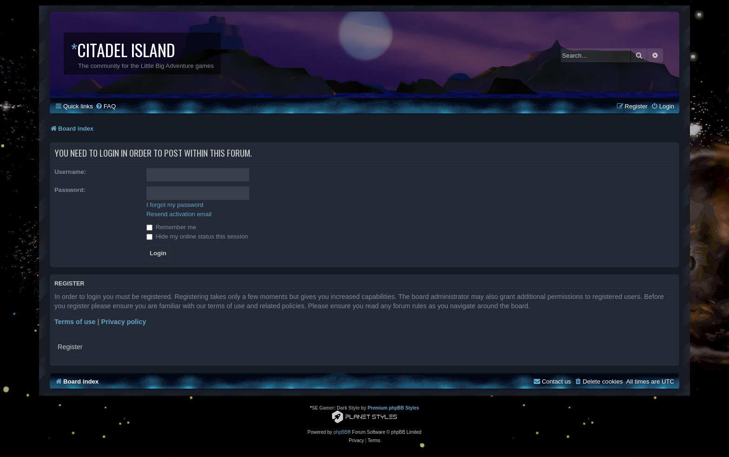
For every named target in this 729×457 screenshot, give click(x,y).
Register (70, 347)
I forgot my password (174, 204)
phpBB (340, 432)
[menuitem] (105, 106)
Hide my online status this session (197, 236)
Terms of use (75, 321)
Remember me (171, 227)
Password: (70, 189)
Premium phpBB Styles (393, 408)
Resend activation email (179, 214)
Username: (70, 171)
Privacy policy (123, 321)
